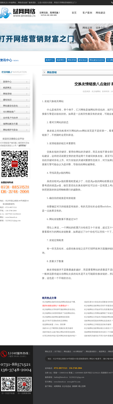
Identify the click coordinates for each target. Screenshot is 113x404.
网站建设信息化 (96, 60)
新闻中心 (50, 60)
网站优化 (74, 27)
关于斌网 (87, 42)
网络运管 (87, 27)
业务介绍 (100, 27)
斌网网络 (57, 386)
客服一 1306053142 (60, 373)
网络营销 (72, 60)
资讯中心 (74, 42)
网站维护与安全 (9, 130)
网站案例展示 (91, 351)
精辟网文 (61, 60)
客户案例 (87, 12)
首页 (74, 12)
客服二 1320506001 (76, 373)
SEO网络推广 (7, 112)
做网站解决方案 (9, 124)
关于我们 (58, 351)
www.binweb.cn (60, 382)
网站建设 (67, 351)
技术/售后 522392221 (92, 373)
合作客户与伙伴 (9, 118)
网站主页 (48, 351)
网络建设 (100, 12)
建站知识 (82, 60)
